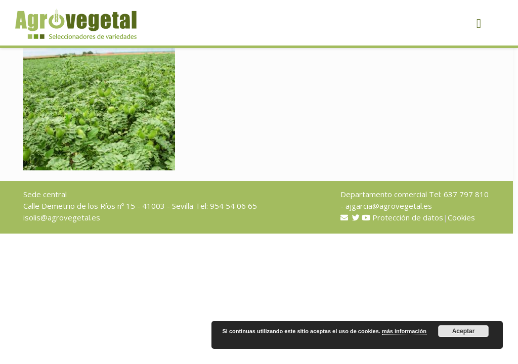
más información (404, 331)
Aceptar (463, 331)
